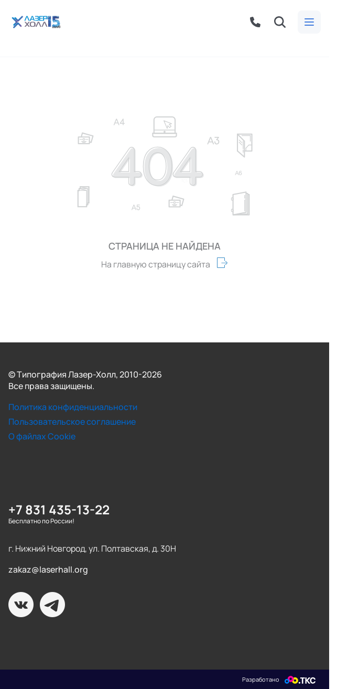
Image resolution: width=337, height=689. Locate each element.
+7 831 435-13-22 (59, 509)
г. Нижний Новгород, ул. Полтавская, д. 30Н (92, 548)
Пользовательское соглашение (72, 421)
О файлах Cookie (41, 436)
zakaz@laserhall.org (48, 569)
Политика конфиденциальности (72, 407)
